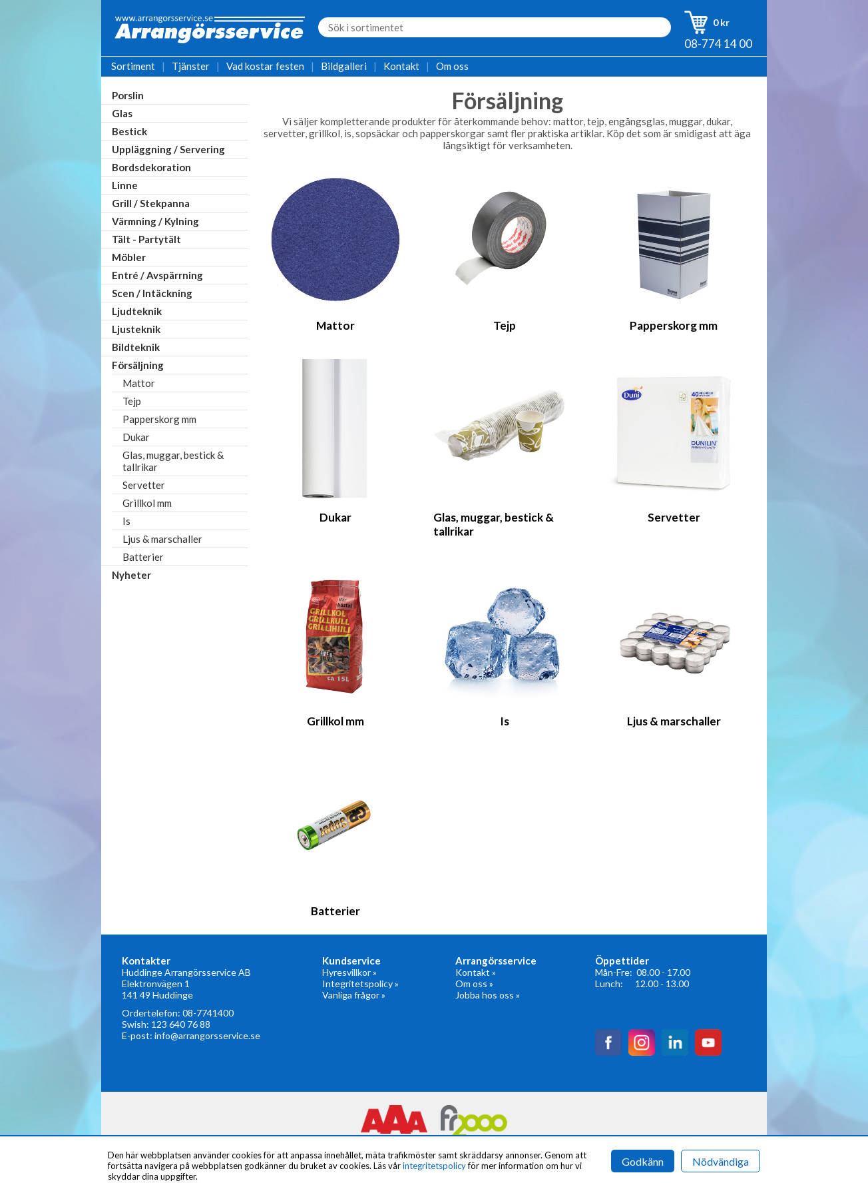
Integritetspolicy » (360, 983)
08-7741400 (208, 1012)
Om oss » (474, 983)
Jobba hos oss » (487, 994)
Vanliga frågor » (353, 994)
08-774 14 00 (718, 44)
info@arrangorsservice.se (207, 1035)
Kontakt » (475, 972)
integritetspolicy (434, 1165)
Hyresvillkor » (349, 972)
